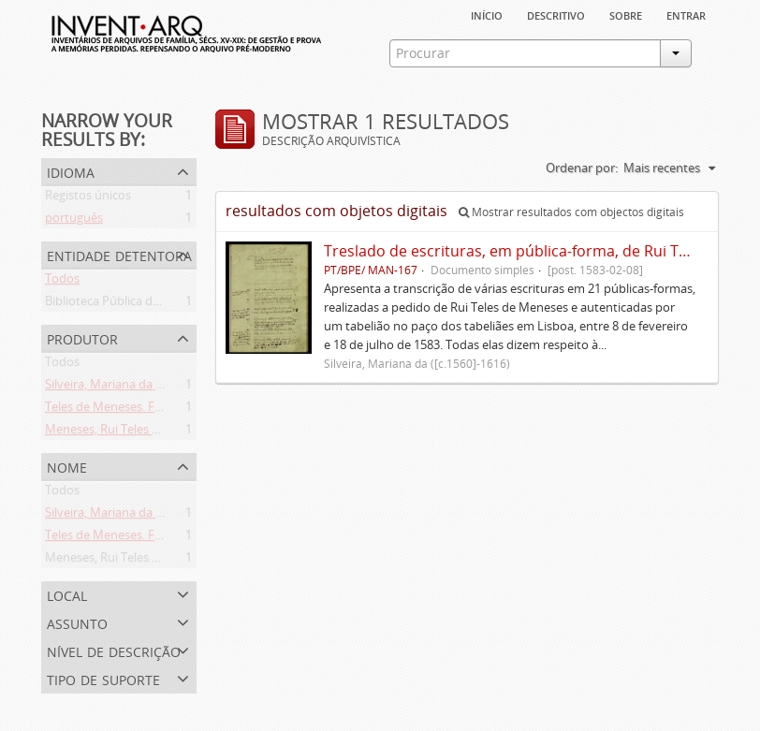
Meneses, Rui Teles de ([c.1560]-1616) (146, 432)
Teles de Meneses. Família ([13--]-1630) (150, 410)
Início (487, 14)
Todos (62, 281)
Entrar (686, 14)
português (74, 220)
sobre (625, 14)
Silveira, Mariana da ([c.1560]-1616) (140, 387)
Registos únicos (88, 198)
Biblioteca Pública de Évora (119, 304)
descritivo (556, 14)
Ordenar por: (582, 167)
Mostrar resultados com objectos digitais (571, 212)
